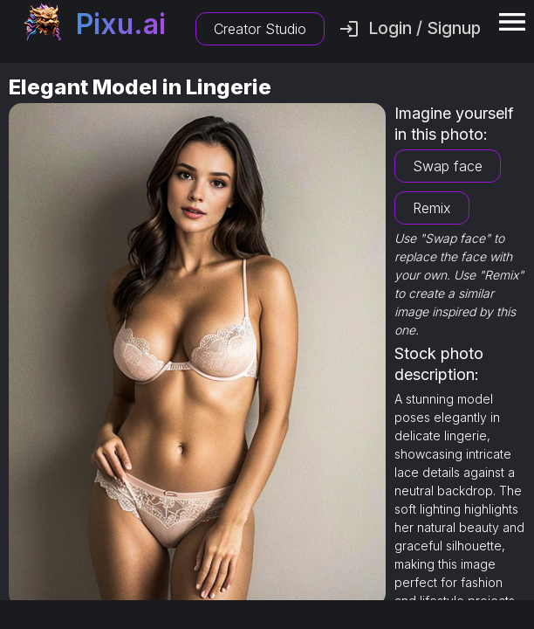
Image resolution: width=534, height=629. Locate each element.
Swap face (448, 166)
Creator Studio (260, 29)
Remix (432, 208)
